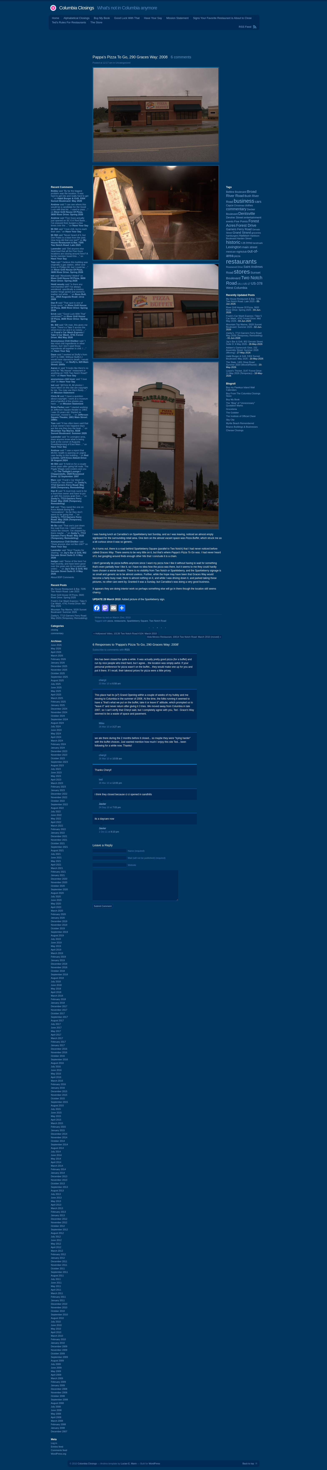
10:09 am (117, 758)
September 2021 (59, 847)
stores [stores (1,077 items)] (242, 271)
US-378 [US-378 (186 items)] (256, 283)
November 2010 (59, 1307)
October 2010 (58, 1311)
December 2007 (59, 1431)
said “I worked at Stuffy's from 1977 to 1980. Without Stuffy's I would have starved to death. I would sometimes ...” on (69, 359)
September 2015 (59, 1102)
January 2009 (58, 1385)
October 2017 (58, 1013)
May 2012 (56, 1243)
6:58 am (116, 683)
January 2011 (58, 1300)
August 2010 (57, 1318)
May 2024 (56, 733)
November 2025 (59, 670)
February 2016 (58, 1084)
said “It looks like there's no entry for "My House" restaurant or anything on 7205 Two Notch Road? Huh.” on (69, 372)
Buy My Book (102, 18)
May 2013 (56, 1201)
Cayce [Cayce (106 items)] (229, 205)
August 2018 (57, 978)
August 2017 (57, 1020)
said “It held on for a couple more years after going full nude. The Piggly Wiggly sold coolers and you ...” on (69, 470)
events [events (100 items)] (230, 221)
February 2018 (58, 999)
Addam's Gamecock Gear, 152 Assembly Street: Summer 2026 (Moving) (242, 350)
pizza (110, 621)
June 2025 (56, 687)
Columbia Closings (76, 7)
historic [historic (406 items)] (233, 242)
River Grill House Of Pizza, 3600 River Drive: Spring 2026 (67, 596)
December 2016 (59, 1049)
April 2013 (56, 1204)
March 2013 (57, 1208)
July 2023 (56, 769)
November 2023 (59, 755)
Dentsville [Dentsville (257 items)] (246, 213)
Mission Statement (177, 18)
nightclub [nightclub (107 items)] (241, 251)
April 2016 (56, 1077)
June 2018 (56, 985)
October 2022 (58, 801)
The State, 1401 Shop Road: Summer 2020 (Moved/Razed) (241, 363)
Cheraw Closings (234, 430)
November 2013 (59, 1180)
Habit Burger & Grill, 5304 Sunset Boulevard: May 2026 (243, 357)
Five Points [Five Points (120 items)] (241, 221)
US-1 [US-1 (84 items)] (240, 284)
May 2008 (56, 1413)
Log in (54, 1443)
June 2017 (56, 1027)
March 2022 (57, 825)
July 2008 (56, 1406)
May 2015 (56, 1116)
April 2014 (56, 1162)
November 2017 (59, 1010)
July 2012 (56, 1236)
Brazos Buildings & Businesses (242, 427)
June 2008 (56, 1410)
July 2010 (56, 1321)
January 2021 (58, 875)
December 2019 (59, 921)
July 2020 (56, 896)
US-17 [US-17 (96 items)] (246, 283)
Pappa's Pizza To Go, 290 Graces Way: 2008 (130, 57)
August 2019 (57, 935)
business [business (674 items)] (244, 201)
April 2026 (56, 652)
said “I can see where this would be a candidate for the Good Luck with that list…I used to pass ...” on (69, 209)
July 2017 (56, 1024)
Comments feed (59, 1450)
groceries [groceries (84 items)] (256, 233)
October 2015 (58, 1098)
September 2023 (59, 762)
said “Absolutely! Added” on (68, 278)
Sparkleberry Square (137, 621)
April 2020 (56, 907)
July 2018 (56, 981)
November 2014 (59, 1137)
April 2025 (56, 694)
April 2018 (56, 992)
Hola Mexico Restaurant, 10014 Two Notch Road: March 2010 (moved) (183, 637)
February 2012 (58, 1254)
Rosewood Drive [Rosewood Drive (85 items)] (234, 267)
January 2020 (58, 918)
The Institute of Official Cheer (241, 416)
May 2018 (56, 988)
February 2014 (58, 1169)
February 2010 (58, 1339)
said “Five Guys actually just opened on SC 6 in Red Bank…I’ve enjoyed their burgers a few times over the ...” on (69, 222)
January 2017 (58, 1045)
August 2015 (57, 1105)
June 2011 (56, 1282)
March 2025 (57, 698)
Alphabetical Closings (76, 18)
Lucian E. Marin (129, 1463)
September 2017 (59, 1017)
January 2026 (58, 662)
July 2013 (56, 1194)
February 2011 (58, 1297)
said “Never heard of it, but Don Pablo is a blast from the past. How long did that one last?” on (68, 240)
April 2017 (56, 1034)
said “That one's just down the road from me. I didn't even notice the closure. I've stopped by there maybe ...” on (68, 531)
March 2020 (57, 910)
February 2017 (58, 1042)
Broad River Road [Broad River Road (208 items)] (241, 194)
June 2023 (56, 772)
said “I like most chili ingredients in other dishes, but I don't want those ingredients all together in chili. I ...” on (68, 346)
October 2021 (58, 843)
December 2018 (59, 964)
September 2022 (59, 804)
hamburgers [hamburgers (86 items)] (232, 235)
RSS (127, 649)
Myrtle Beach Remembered (240, 423)
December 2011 (59, 1261)
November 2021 (59, 840)
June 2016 (56, 1070)
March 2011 (57, 1293)
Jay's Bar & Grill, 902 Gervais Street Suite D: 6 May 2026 (244, 342)
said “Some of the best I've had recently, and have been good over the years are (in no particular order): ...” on (69, 567)
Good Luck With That (127, 18)
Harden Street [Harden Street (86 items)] (244, 238)
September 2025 (59, 677)
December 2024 (59, 708)
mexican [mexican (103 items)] (231, 251)
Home (55, 18)
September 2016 (59, 1059)
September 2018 (59, 974)
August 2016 (57, 1063)
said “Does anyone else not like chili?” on (69, 544)
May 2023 (56, 776)
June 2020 (56, 900)
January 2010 (58, 1343)
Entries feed (57, 1446)
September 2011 (59, 1272)
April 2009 (56, 1375)
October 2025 (58, 673)
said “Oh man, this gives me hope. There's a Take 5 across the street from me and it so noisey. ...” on (69, 331)
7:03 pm (116, 807)
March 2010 (57, 1336)
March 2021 (57, 868)
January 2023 (58, 790)
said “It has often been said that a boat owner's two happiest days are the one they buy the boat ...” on (69, 428)
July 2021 (56, 854)
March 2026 (57, 655)
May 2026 (56, 648)
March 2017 (57, 1038)
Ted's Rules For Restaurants (69, 22)
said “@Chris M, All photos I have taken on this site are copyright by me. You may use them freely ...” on (69, 389)
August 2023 (57, 765)
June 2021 (56, 857)
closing (54, 630)
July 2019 (56, 939)
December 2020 (59, 879)
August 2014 (57, 1148)
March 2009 (57, 1378)
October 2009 (58, 1353)
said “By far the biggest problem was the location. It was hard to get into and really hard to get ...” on (69, 196)
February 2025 (58, 701)
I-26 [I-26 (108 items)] (243, 243)
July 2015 (56, 1109)
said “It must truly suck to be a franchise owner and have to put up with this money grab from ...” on (69, 497)
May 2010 (56, 1328)
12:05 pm (117, 783)
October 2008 (58, 1396)
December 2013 (59, 1176)
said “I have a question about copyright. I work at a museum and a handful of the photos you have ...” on (69, 400)
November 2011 (59, 1265)
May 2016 (56, 1073)
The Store (96, 22)
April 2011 (56, 1289)
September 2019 (59, 932)
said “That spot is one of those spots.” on (69, 307)
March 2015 (57, 1123)
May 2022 (56, 818)
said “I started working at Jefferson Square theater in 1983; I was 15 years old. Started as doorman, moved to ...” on (69, 413)
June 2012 (56, 1240)
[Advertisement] (163, 41)
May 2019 (56, 946)
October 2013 (58, 1183)
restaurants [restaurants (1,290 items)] (241, 261)
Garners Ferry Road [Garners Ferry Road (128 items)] (239, 229)
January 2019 (58, 960)
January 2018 (58, 1003)
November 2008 (59, 1392)
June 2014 (56, 1155)
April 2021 (56, 864)
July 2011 (56, 1279)
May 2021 (56, 861)
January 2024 (58, 747)
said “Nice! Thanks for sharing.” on (68, 554)
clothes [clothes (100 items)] (249, 205)
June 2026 (56, 645)
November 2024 (59, 712)
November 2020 (59, 882)
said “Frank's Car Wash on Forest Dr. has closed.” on (69, 484)
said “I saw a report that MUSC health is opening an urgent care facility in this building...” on (69, 455)
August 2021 (57, 850)
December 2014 (59, 1134)
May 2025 (56, 691)
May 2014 (56, 1158)
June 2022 (56, 815)
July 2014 (56, 1151)
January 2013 (58, 1215)
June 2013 (56, 1197)
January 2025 (58, 705)
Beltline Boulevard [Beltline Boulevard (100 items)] (236, 191)
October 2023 (58, 758)
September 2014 (59, 1144)
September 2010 (59, 1314)
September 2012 (59, 1229)
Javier (102, 804)
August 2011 (57, 1275)
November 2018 (59, 967)
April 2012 (56, 1247)
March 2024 (57, 740)
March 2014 (57, 1165)
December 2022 (59, 794)
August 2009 (57, 1360)
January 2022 (58, 832)
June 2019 (56, 942)
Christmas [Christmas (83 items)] (239, 205)
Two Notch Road (157, 621)
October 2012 (58, 1226)
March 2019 (57, 953)
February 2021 (58, 871)
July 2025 (56, 684)
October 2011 (58, 1268)
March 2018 (57, 995)
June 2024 (56, 730)
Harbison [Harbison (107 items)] (244, 235)
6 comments (181, 57)
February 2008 (58, 1424)
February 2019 (58, 956)
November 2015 (59, 1095)
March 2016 (57, 1080)
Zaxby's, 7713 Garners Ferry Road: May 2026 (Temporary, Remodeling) (69, 616)
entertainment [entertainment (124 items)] (252, 217)
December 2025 (59, 666)
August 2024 (57, 723)
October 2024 (58, 716)
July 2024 (56, 726)
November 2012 (59, 1222)
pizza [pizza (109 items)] (237, 256)
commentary (57, 633)
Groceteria (231, 409)
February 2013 (58, 1212)
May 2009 (56, 1371)
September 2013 (59, 1187)
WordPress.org (58, 1453)
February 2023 (58, 786)
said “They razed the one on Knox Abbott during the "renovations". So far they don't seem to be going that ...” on (67, 514)
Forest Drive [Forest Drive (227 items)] (246, 225)
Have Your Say (153, 18)
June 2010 (56, 1325)
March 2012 (57, 1251)
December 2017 (59, 1006)
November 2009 (59, 1350)
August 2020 (57, 893)
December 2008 (59, 1389)
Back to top (248, 1463)
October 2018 (58, 971)
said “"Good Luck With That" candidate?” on (69, 318)
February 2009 (58, 1382)
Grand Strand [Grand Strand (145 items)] (242, 232)
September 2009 (59, 1357)
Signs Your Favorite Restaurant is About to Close (222, 18)
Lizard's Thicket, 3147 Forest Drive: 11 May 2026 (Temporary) (244, 371)
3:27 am (116, 726)
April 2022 (56, 822)
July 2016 (56, 1066)
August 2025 (57, 680)
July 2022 (56, 811)
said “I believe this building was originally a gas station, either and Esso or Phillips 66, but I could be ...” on (69, 267)
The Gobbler (232, 412)
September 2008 (59, 1399)
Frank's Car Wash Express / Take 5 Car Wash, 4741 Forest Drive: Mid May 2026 (69, 603)
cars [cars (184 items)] (258, 201)
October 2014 (58, 1141)
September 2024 (59, 719)
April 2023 (56, 779)
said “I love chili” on (69, 380)
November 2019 (59, 925)
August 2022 (57, 808)
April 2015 (56, 1119)
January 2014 (58, 1173)
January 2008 (58, 1428)
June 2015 (56, 1112)
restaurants (120, 621)
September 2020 (59, 889)
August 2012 (57, 1233)
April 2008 (56, 1417)
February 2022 (58, 829)
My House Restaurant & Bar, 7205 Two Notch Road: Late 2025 (68, 590)
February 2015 (58, 1127)
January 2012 (58, 1258)
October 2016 (58, 1056)
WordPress (154, 1463)
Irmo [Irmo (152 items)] (249, 242)
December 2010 (59, 1304)
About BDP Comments (62, 577)
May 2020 (56, 903)
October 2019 (58, 928)
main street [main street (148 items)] (249, 247)
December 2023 (59, 751)
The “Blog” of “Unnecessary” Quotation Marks (240, 404)
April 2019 (56, 949)
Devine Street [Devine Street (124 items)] (234, 217)
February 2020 (58, 914)
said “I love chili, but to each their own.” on (69, 230)
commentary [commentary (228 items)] (236, 209)
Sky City (230, 419)
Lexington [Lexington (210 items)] (233, 247)
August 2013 (57, 1190)
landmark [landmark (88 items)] (258, 243)
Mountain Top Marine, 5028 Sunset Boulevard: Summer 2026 (68, 610)
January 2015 (58, 1130)
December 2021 (59, 836)
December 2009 (59, 1346)
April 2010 (56, 1332)
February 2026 (58, 659)
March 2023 (57, 783)
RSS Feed (245, 26)
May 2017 (56, 1031)
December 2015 (59, 1091)
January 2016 (58, 1088)
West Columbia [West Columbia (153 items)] (236, 287)
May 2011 (56, 1286)
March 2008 (57, 1421)
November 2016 (59, 1052)
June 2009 (56, 1367)
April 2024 (56, 737)
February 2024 (58, 744)
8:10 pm (115, 831)
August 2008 (57, 1403)
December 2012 (59, 1219)
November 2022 (59, 797)
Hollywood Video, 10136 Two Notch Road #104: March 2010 (126, 633)
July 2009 (56, 1364)
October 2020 (58, 886)
